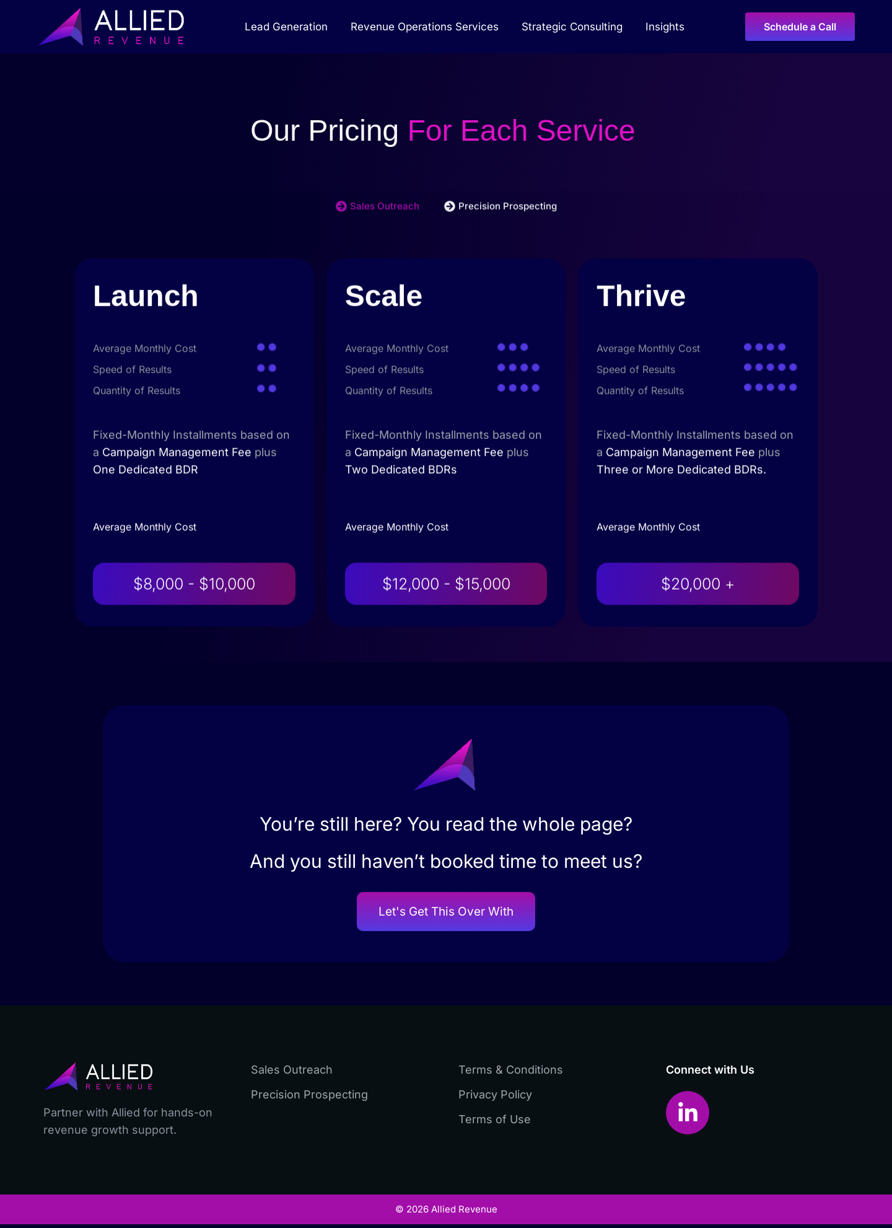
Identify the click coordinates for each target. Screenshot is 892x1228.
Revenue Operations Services (428, 26)
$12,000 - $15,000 (446, 620)
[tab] (377, 243)
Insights (664, 26)
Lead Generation (289, 26)
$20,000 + (698, 620)
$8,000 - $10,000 (194, 620)
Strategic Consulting (575, 26)
